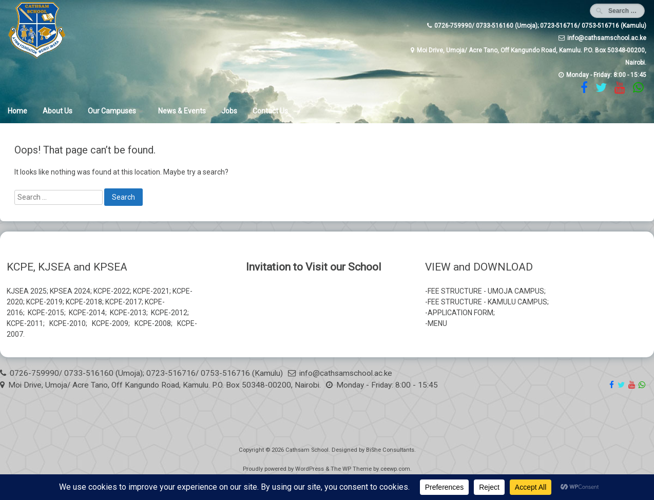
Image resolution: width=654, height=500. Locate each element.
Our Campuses (112, 111)
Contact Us (270, 111)
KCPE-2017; (124, 302)
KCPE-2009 (110, 323)
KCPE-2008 (152, 323)
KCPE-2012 (169, 313)
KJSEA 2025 (27, 291)
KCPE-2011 (25, 323)
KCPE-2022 (111, 291)
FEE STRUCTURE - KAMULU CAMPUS (487, 302)
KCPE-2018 (84, 302)
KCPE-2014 (87, 313)
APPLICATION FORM (460, 313)
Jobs (229, 111)
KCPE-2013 (128, 313)
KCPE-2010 (67, 323)
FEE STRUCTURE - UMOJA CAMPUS (486, 291)
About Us (57, 111)
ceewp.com (395, 469)
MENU (437, 323)
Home (17, 111)
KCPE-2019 (44, 302)
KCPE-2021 (151, 291)
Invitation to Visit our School (313, 267)
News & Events (182, 111)
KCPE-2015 (46, 313)
